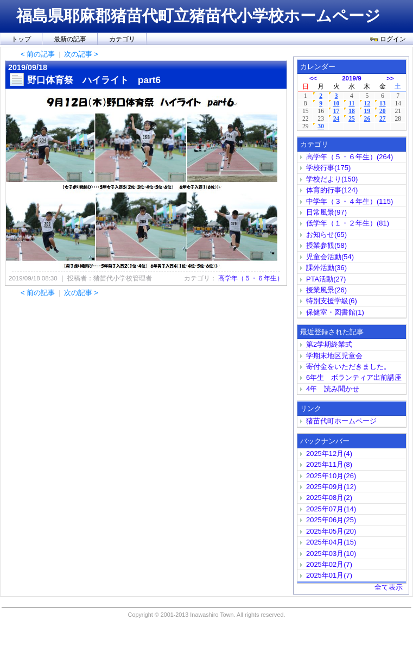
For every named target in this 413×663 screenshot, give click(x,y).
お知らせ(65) (326, 234)
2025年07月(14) (331, 509)
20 (382, 111)
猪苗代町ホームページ (341, 421)
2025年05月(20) (331, 531)
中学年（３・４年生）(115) (349, 201)
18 (351, 111)
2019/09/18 (27, 67)
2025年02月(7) (329, 564)
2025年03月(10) (331, 553)
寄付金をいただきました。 (348, 366)
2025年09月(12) (331, 487)
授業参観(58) (326, 245)
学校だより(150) (332, 179)
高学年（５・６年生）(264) (349, 157)
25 (351, 118)
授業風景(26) (326, 290)
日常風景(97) (326, 212)
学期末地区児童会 (334, 356)
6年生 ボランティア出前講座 (354, 377)
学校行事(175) (328, 168)
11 (351, 103)
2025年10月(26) (331, 476)
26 (367, 118)
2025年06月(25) (331, 520)
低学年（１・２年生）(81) (347, 223)
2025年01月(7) (329, 575)
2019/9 (351, 78)
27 (382, 118)
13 (382, 103)
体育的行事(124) (332, 190)
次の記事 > (81, 54)
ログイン (388, 39)
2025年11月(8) (329, 464)
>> (390, 78)
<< (313, 78)
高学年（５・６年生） (250, 278)
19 (367, 111)
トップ (21, 39)
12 (367, 103)
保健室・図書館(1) (335, 312)
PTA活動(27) (326, 279)
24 (336, 118)
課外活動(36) (326, 268)
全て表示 (388, 587)
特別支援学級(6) (331, 301)
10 (336, 103)
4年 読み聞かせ (332, 389)
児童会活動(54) (330, 257)
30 (320, 126)
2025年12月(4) (329, 453)
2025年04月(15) (331, 542)
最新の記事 (70, 39)
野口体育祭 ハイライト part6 (94, 79)
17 (336, 111)
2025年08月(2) (329, 497)
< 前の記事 (38, 54)
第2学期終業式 (329, 344)
